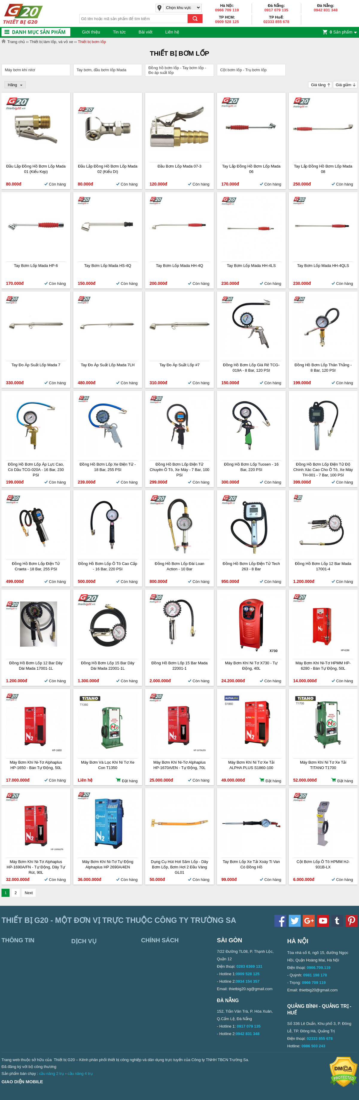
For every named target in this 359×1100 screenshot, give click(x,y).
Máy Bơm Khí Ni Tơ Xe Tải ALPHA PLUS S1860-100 (251, 765)
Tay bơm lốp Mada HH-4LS (251, 265)
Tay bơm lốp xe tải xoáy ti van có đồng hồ (251, 864)
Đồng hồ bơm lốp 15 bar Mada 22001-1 (179, 666)
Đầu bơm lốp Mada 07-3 (180, 166)
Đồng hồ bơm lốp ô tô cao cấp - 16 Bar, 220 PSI (107, 566)
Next (29, 893)
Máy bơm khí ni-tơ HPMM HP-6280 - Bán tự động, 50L (323, 666)
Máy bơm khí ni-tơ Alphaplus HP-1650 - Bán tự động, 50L (36, 765)
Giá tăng (318, 85)
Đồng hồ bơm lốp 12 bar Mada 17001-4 (323, 566)
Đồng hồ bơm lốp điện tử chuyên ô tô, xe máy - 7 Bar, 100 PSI (179, 469)
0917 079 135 (276, 10)
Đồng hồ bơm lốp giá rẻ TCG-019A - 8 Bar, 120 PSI (251, 368)
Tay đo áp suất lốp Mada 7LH (108, 365)
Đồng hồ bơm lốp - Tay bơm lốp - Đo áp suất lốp (177, 70)
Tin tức (119, 32)
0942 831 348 (326, 10)
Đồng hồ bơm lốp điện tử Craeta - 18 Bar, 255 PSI (36, 566)
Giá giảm (343, 85)
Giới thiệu (91, 32)
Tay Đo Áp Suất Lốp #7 (179, 365)
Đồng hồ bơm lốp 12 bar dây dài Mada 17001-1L (36, 666)
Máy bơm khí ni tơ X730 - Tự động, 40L (251, 666)
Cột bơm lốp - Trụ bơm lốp (243, 70)
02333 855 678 (276, 21)
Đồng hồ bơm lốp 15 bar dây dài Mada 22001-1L (108, 666)
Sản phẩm (341, 32)
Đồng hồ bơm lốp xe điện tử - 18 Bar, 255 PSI (108, 467)
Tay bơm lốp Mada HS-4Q (107, 265)
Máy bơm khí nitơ (20, 70)
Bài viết (145, 32)
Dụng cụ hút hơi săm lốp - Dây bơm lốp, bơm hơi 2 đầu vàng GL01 (179, 867)
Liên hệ (172, 32)
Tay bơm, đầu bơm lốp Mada (101, 70)
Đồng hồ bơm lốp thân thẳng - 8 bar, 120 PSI (323, 368)
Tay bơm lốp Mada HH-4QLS (323, 265)
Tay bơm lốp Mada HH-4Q (179, 265)
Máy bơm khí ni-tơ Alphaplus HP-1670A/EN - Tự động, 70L (179, 765)
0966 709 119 (227, 10)
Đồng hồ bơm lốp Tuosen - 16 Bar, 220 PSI (251, 467)
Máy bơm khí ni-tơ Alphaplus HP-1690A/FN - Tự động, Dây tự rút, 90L (36, 867)
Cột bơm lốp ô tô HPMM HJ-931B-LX (323, 864)
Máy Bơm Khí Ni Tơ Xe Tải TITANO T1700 (323, 765)
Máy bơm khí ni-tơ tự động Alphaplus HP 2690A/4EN (107, 864)
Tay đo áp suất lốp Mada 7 (35, 365)
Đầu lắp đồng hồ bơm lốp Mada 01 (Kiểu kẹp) (36, 169)
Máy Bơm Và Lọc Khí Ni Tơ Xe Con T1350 (107, 765)
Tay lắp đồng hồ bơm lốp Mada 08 (323, 169)
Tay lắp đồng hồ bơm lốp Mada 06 (251, 169)
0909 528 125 (227, 21)
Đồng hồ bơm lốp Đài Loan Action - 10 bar (179, 566)
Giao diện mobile (22, 1081)
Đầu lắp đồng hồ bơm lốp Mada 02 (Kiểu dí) (107, 169)
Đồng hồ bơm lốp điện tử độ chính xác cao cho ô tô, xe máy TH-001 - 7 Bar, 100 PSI (323, 469)
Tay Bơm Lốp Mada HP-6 (36, 265)
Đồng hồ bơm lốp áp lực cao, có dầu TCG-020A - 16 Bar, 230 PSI (36, 469)
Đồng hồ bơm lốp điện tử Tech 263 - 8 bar (251, 566)
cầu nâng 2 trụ (51, 1073)
